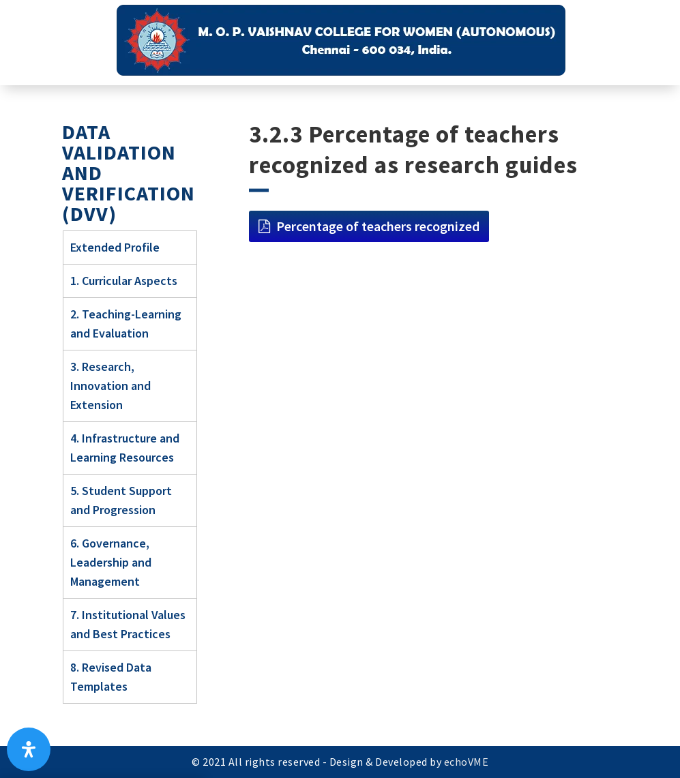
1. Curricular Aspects (123, 280)
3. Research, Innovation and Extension (110, 386)
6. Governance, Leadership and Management (110, 562)
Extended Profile (115, 247)
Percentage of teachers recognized (377, 226)
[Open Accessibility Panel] (28, 749)
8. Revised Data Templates (110, 676)
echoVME (466, 761)
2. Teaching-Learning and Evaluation (125, 323)
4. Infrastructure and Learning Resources (124, 447)
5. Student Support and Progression (121, 500)
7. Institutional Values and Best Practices (128, 624)
